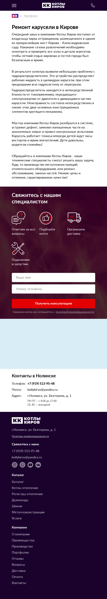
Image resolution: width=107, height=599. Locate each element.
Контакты (19, 582)
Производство (22, 546)
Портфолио (20, 552)
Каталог (18, 481)
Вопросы (18, 564)
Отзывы (18, 558)
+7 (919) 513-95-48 (41, 383)
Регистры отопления (27, 493)
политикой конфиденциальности (75, 312)
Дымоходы (20, 500)
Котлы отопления (25, 487)
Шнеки (17, 506)
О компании (21, 534)
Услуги (17, 518)
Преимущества (23, 540)
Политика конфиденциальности (30, 436)
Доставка (19, 570)
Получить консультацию (53, 303)
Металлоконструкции (28, 512)
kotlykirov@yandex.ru (42, 389)
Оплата (17, 576)
